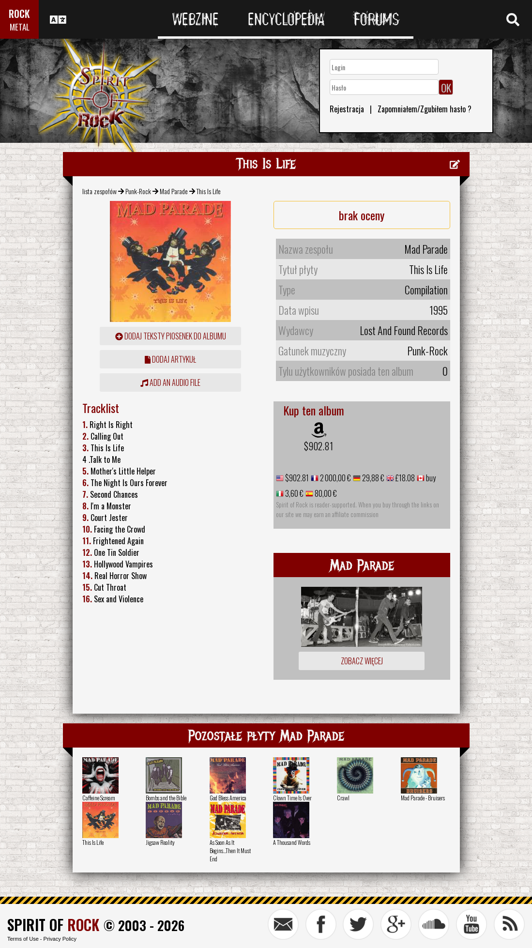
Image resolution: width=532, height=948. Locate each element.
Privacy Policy (60, 939)
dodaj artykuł (170, 359)
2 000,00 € (335, 478)
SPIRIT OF (53, 924)
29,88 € (372, 478)
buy (430, 478)
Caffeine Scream (98, 798)
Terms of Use (23, 939)
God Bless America (228, 798)
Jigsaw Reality (160, 842)
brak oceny (361, 215)
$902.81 (318, 446)
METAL (20, 27)
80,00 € (325, 493)
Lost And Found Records (404, 330)
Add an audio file (170, 382)
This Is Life (93, 842)
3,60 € (294, 493)
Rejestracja (347, 109)
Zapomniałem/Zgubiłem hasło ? (424, 109)
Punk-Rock (138, 191)
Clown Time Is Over (292, 798)
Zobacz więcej (362, 661)
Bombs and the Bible (166, 798)
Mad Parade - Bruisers (423, 798)
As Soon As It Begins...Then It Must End (230, 850)
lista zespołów (99, 191)
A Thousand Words (291, 842)
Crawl (343, 798)
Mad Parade (174, 191)
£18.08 (404, 478)
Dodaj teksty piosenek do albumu (170, 336)
